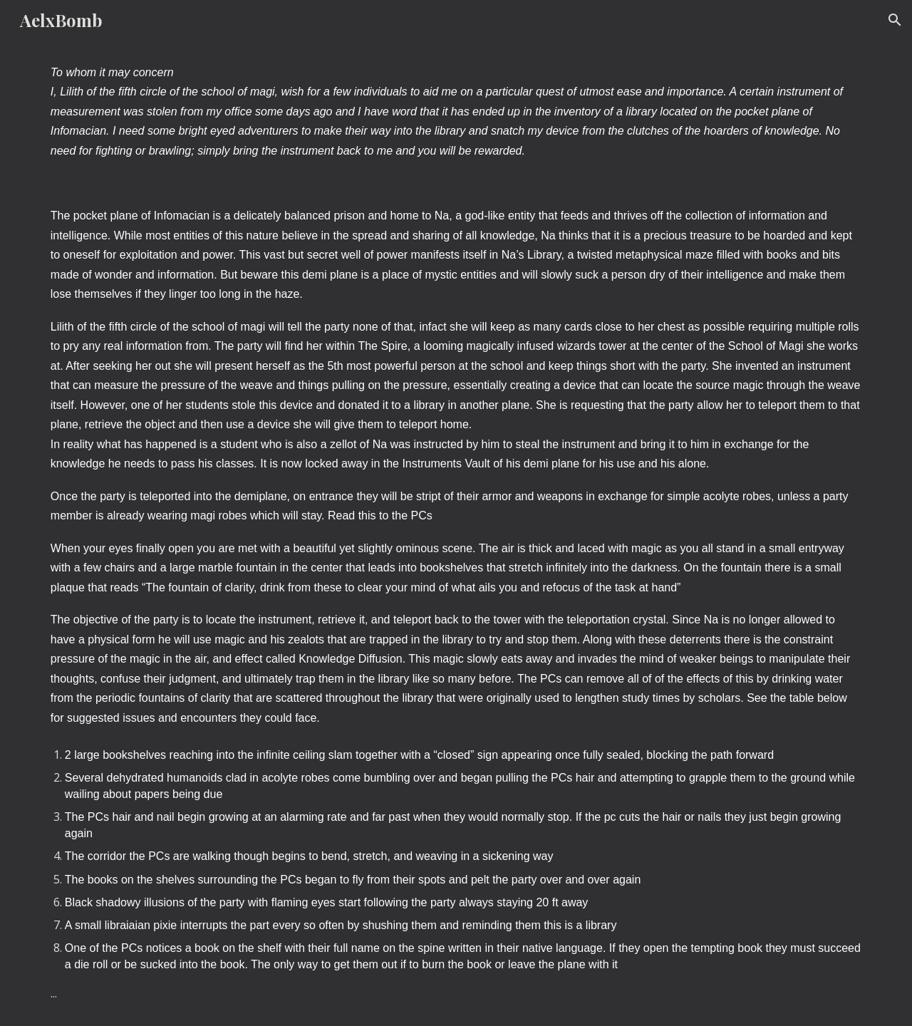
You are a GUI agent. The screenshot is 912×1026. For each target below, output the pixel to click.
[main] (456, 111)
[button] (895, 20)
